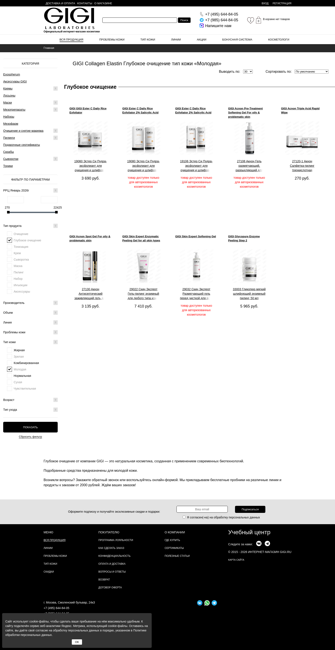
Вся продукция (71, 39)
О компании (175, 532)
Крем (17, 253)
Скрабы (8, 152)
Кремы (7, 88)
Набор (18, 278)
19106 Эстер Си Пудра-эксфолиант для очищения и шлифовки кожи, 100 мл (196, 166)
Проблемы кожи (112, 39)
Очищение (21, 234)
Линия (30, 322)
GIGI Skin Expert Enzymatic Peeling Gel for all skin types (141, 238)
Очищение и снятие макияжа (23, 130)
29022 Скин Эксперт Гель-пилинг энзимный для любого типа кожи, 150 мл (143, 293)
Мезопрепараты (14, 109)
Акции (201, 39)
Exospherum (11, 74)
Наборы (8, 116)
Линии (176, 39)
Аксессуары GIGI (15, 81)
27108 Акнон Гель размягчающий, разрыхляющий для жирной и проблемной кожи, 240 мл (249, 166)
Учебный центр (249, 532)
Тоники (8, 166)
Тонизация (21, 246)
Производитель (30, 303)
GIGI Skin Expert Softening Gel (195, 236)
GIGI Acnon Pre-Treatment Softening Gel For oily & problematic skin (245, 112)
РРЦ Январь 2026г (30, 190)
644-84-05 (221, 14)
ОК (77, 642)
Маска (18, 266)
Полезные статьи (177, 555)
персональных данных (244, 517)
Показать (30, 427)
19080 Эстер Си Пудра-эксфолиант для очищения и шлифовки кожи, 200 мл (143, 166)
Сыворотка (21, 259)
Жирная (19, 350)
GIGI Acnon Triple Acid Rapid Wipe (300, 110)
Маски (7, 102)
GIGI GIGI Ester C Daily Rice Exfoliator (87, 110)
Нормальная (22, 375)
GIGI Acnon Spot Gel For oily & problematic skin (89, 238)
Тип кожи (147, 39)
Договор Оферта (110, 587)
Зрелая (19, 356)
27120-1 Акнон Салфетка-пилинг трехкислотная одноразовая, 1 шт (302, 166)
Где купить (172, 540)
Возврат (104, 579)
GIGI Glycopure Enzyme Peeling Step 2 (244, 238)
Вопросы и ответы (112, 571)
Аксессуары (22, 291)
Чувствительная (25, 388)
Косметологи (278, 39)
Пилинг (19, 272)
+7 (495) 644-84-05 (56, 608)
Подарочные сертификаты (21, 145)
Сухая (18, 382)
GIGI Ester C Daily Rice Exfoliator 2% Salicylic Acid (140, 110)
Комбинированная (26, 363)
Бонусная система (237, 39)
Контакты (84, 3)
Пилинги (9, 137)
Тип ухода (30, 410)
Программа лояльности (115, 540)
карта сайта (236, 560)
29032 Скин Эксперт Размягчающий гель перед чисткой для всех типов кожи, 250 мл (196, 293)
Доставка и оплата (60, 3)
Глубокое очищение (27, 240)
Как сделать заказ (111, 548)
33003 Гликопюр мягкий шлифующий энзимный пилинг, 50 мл (249, 293)
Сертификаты (174, 548)
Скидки (49, 571)
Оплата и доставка (112, 563)
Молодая (20, 369)
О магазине (103, 3)
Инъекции (20, 285)
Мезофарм (10, 123)
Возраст (30, 400)
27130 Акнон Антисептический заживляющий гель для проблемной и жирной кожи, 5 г (90, 293)
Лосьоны (9, 95)
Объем (30, 312)
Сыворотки (10, 159)
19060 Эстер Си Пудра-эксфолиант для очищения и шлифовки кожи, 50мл (90, 166)
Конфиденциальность (114, 555)
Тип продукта (30, 226)
